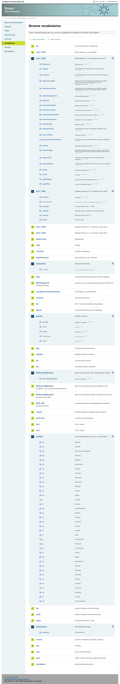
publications (41, 627)
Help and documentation (13, 22)
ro (43, 575)
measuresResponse (49, 119)
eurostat (39, 298)
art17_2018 (41, 233)
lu (43, 548)
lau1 (38, 424)
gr (43, 513)
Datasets (7, 27)
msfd (38, 614)
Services (7, 47)
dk (43, 482)
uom (38, 652)
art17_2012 (41, 227)
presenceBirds (47, 135)
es (43, 495)
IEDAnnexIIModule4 (44, 395)
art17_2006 (41, 191)
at (43, 447)
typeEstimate (47, 179)
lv (43, 552)
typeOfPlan (46, 184)
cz (43, 473)
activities (45, 197)
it (42, 535)
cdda (38, 245)
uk (43, 601)
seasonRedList (47, 164)
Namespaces (9, 51)
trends (44, 174)
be (43, 455)
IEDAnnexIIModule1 (44, 373)
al (43, 442)
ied (37, 367)
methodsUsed (47, 124)
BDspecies (46, 64)
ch (43, 464)
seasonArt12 (46, 158)
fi (42, 500)
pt (43, 570)
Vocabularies (9, 43)
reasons (45, 215)
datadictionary (42, 258)
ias (37, 361)
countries (45, 75)
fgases (39, 310)
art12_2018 (41, 58)
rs (43, 579)
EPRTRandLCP (42, 283)
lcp (37, 608)
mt (43, 557)
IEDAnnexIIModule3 (44, 386)
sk (43, 592)
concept (45, 322)
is (43, 530)
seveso (39, 640)
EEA (13, 1)
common (40, 251)
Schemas (7, 39)
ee (43, 486)
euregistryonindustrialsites (48, 292)
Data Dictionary (21, 18)
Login (97, 1)
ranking (45, 145)
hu (43, 522)
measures (45, 100)
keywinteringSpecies (49, 96)
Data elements (9, 35)
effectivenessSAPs (49, 88)
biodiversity (41, 239)
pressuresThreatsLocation (51, 139)
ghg (37, 348)
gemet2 (39, 316)
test (37, 646)
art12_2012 (41, 52)
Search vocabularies (38, 39)
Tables (6, 31)
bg (43, 460)
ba (43, 451)
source (44, 331)
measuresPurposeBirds (50, 114)
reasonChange (47, 150)
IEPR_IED (40, 403)
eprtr (38, 277)
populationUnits (48, 129)
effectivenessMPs (48, 81)
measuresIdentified (49, 105)
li (42, 539)
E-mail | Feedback (11, 677)
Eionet (14, 18)
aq (37, 46)
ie (43, 526)
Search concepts (55, 39)
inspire (39, 412)
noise (38, 621)
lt (42, 544)
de (43, 478)
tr (42, 597)
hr (43, 517)
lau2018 (39, 437)
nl (43, 561)
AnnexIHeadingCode (49, 379)
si (43, 588)
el (43, 491)
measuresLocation (49, 110)
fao (37, 304)
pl (43, 566)
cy (43, 469)
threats (44, 170)
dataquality (41, 264)
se (43, 583)
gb (43, 508)
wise (38, 658)
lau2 (38, 430)
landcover (40, 418)
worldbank (40, 664)
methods (45, 211)
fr (42, 504)
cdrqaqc (45, 69)
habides (39, 354)
